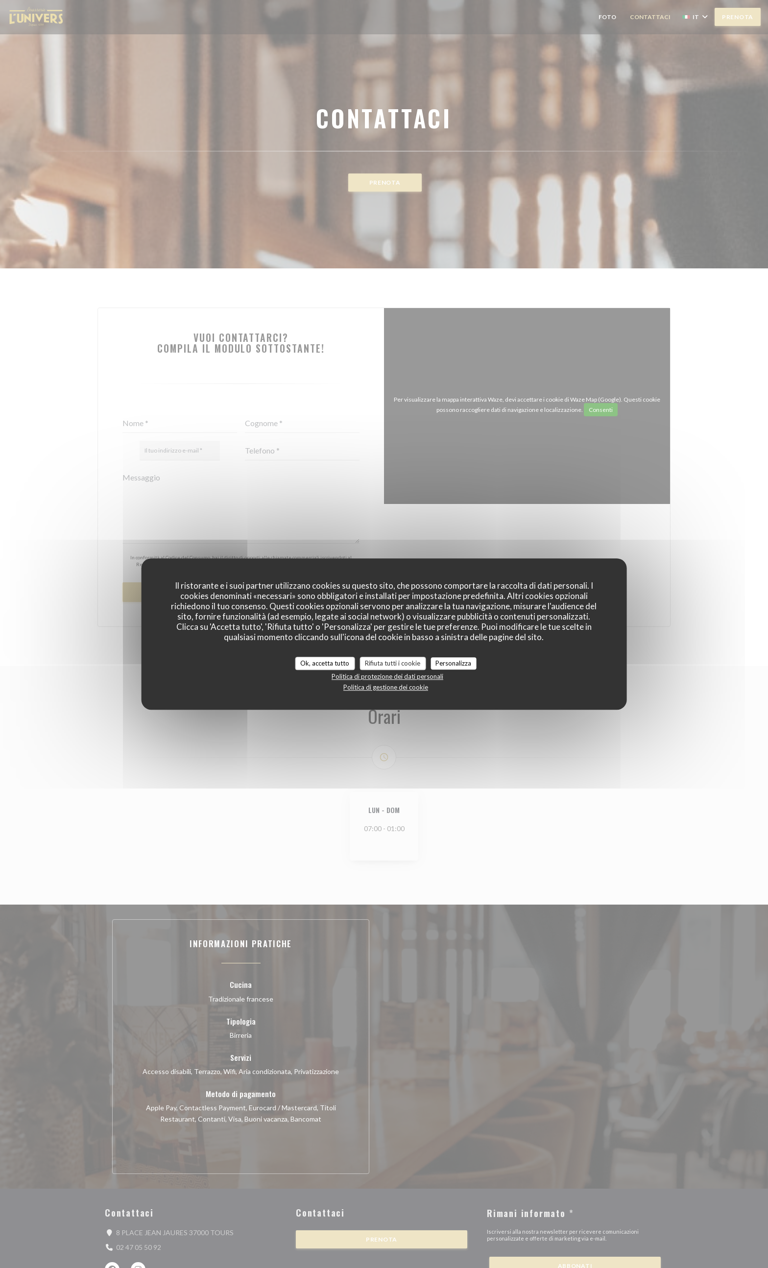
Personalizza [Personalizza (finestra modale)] (453, 663)
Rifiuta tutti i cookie (392, 663)
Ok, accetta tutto (324, 663)
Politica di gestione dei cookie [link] (385, 687)
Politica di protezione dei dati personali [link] (387, 676)
